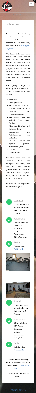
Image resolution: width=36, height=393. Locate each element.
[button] (31, 4)
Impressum (14, 389)
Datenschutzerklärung (18, 390)
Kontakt (22, 389)
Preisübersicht (19, 249)
